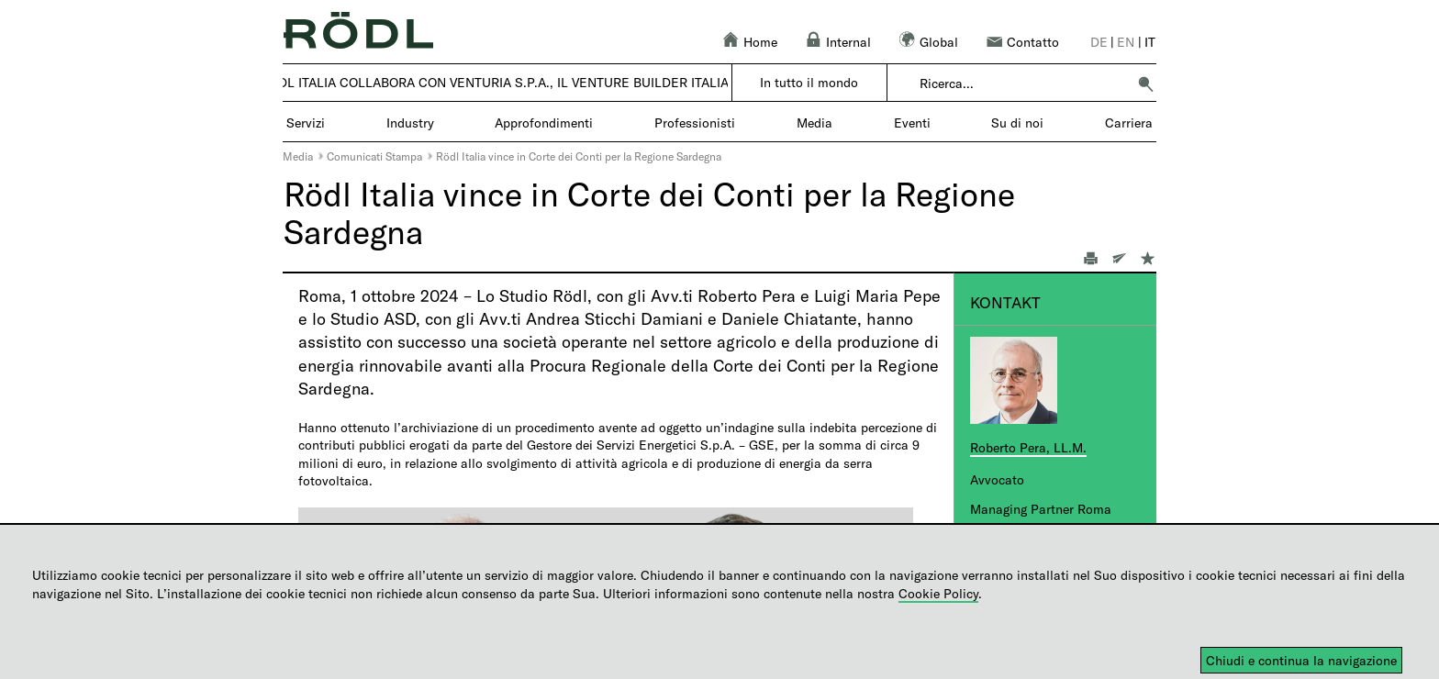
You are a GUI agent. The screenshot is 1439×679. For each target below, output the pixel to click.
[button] (1145, 83)
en (1125, 42)
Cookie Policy (938, 593)
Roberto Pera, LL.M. (1028, 447)
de (1099, 42)
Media (298, 156)
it (1149, 42)
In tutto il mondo (809, 82)
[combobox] (1023, 83)
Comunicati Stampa (374, 156)
